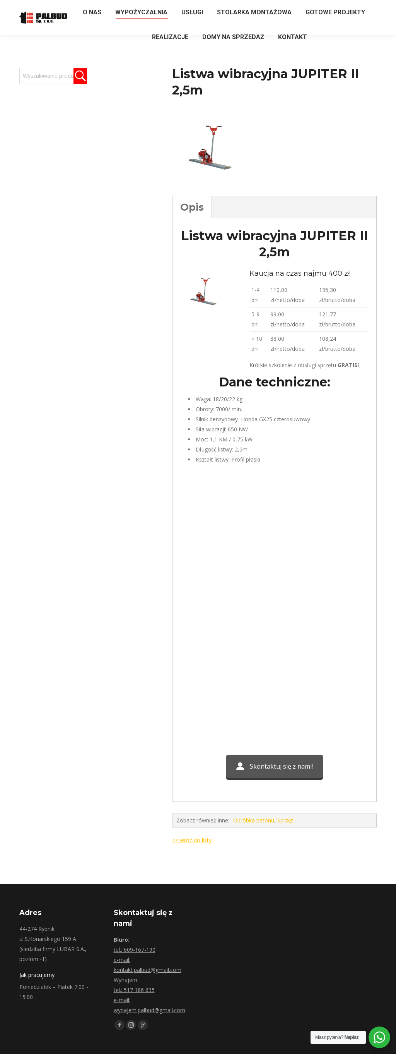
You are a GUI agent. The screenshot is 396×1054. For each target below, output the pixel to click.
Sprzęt (285, 820)
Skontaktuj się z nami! (274, 766)
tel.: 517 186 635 (134, 990)
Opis (192, 207)
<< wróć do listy (192, 840)
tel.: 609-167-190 (134, 949)
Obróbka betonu (253, 820)
